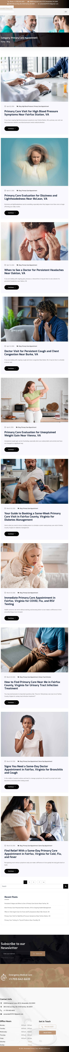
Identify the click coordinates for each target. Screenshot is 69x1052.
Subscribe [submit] (37, 957)
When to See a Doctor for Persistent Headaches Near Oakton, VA (34, 271)
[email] (15, 957)
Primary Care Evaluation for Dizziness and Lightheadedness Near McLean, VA (30, 197)
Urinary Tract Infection (45, 677)
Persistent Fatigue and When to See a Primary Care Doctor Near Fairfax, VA (26, 903)
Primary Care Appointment (41, 106)
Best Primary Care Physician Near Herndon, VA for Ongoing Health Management (28, 907)
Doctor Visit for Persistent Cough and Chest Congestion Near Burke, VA (31, 352)
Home (3, 42)
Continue (11, 129)
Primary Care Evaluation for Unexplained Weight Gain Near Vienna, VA (30, 434)
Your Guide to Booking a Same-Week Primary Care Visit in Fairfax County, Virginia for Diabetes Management (32, 517)
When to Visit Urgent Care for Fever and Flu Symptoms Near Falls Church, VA (27, 912)
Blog (20, 106)
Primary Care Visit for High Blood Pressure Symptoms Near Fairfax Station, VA (31, 113)
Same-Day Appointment (45, 761)
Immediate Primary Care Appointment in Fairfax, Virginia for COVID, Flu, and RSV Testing (29, 601)
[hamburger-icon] (66, 12)
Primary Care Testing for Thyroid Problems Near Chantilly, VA (22, 920)
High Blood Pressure (27, 106)
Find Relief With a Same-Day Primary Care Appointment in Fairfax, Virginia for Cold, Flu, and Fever (33, 854)
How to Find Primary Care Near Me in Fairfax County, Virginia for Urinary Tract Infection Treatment (32, 685)
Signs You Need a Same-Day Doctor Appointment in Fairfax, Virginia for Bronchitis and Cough (33, 770)
